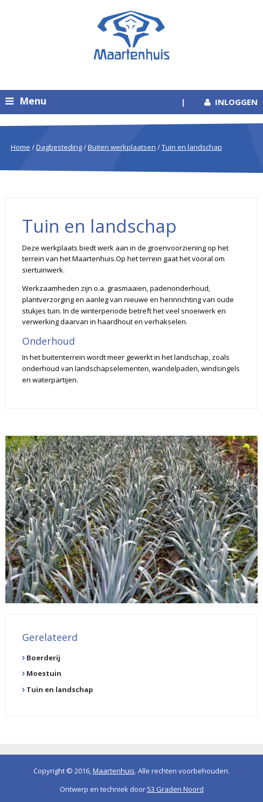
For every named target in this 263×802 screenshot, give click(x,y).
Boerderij (43, 657)
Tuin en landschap (192, 147)
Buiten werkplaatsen (122, 147)
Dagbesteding (59, 147)
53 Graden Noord (175, 789)
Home (20, 147)
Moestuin (43, 673)
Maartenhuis (114, 771)
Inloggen (236, 101)
